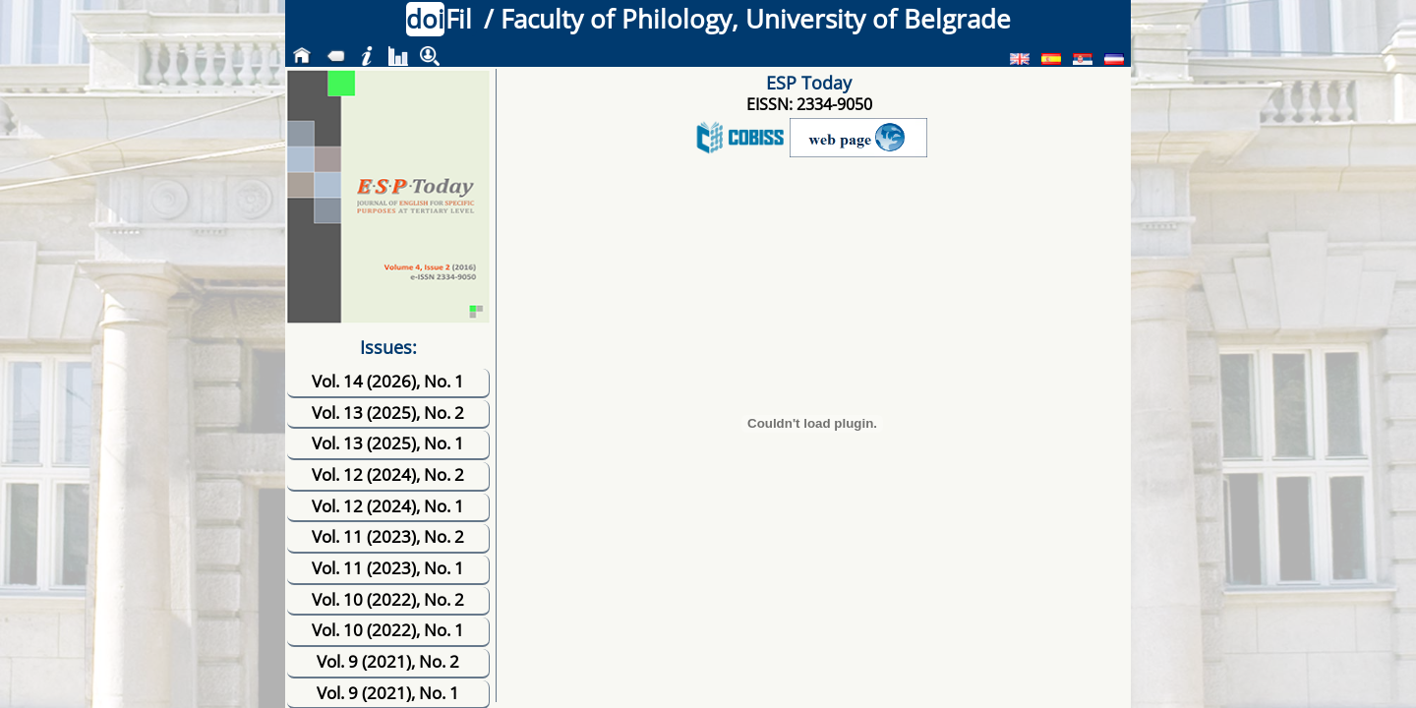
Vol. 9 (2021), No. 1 (388, 692)
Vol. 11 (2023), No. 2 (388, 536)
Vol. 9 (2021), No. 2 (388, 661)
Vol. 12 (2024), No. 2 (388, 474)
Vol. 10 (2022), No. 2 (388, 599)
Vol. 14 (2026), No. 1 (388, 381)
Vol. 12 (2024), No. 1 (388, 506)
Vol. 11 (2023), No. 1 (388, 568)
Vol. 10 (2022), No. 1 (388, 630)
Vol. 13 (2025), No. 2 (388, 412)
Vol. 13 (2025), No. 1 (388, 443)
